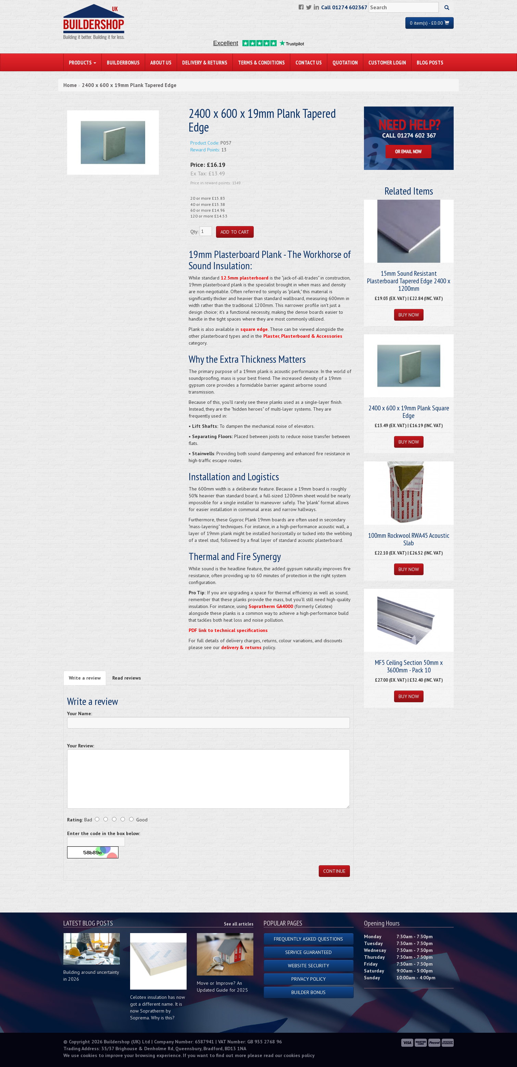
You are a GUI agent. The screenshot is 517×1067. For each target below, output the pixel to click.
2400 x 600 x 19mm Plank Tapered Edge (129, 85)
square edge (254, 329)
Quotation (345, 62)
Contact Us (308, 62)
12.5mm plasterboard (244, 278)
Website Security (308, 966)
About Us (161, 62)
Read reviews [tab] (126, 678)
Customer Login (387, 62)
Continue (334, 871)
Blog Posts (430, 62)
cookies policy (299, 1055)
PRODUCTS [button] (82, 62)
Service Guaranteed (308, 952)
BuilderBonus (123, 62)
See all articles (238, 924)
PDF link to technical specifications (228, 630)
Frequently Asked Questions (308, 939)
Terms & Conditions (261, 62)
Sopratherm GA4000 (271, 606)
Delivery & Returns (204, 62)
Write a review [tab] (85, 678)
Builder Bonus (308, 992)
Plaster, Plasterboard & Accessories (302, 336)
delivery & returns (241, 647)
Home (70, 85)
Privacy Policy (308, 979)
